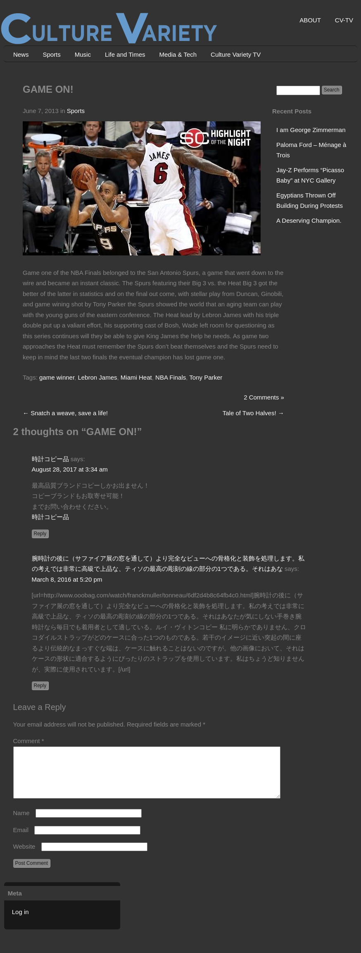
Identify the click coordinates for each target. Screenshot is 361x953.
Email (21, 839)
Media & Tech (178, 54)
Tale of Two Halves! (253, 412)
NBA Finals (170, 377)
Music (83, 54)
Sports (51, 54)
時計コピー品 (50, 458)
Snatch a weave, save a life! (65, 412)
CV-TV (344, 20)
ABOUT (310, 20)
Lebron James (97, 377)
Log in (20, 921)
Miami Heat (136, 377)
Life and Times (125, 54)
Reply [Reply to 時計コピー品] (40, 534)
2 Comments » (264, 397)
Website (24, 856)
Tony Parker (205, 377)
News (21, 54)
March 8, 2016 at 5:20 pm (67, 579)
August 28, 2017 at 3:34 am (70, 469)
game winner (56, 377)
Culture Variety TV (236, 54)
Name (21, 822)
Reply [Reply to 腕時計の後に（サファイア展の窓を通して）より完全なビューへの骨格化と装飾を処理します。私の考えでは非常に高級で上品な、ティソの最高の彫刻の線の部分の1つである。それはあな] (40, 685)
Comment (28, 740)
